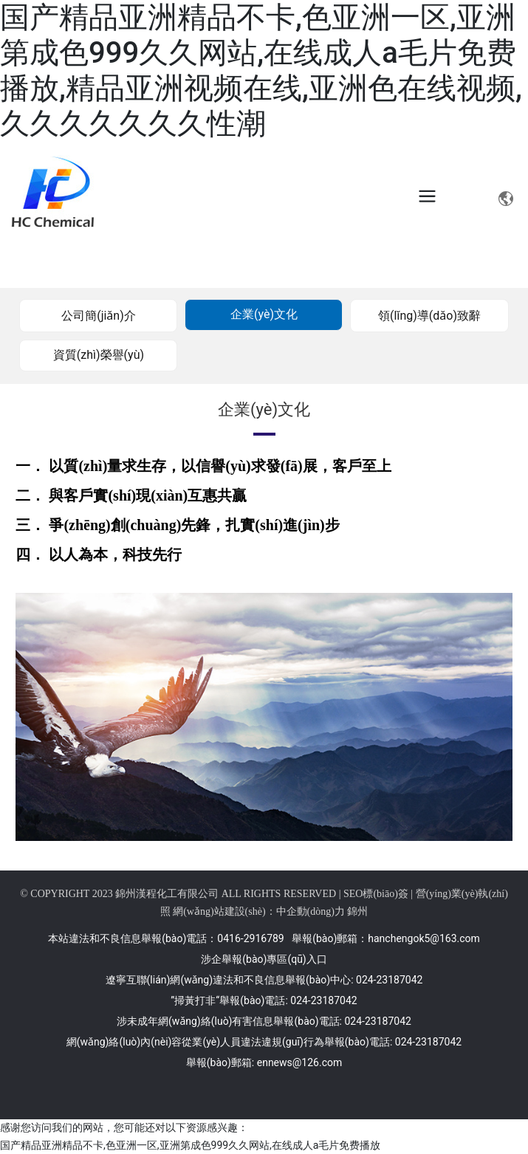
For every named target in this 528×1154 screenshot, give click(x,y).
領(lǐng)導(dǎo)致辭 (429, 316)
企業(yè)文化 (264, 314)
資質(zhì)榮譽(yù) (98, 355)
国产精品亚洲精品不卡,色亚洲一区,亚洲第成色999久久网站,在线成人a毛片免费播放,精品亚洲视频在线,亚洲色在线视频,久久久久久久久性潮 (261, 70)
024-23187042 (389, 980)
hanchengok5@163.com (424, 938)
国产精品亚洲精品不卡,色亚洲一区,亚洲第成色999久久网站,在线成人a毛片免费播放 (190, 1145)
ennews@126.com (300, 1062)
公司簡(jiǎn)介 (98, 316)
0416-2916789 (250, 938)
